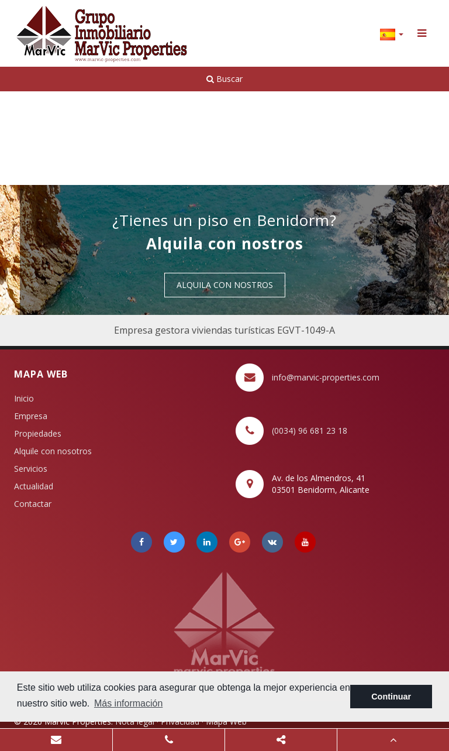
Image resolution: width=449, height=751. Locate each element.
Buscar (224, 78)
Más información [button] (128, 703)
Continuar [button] (391, 696)
